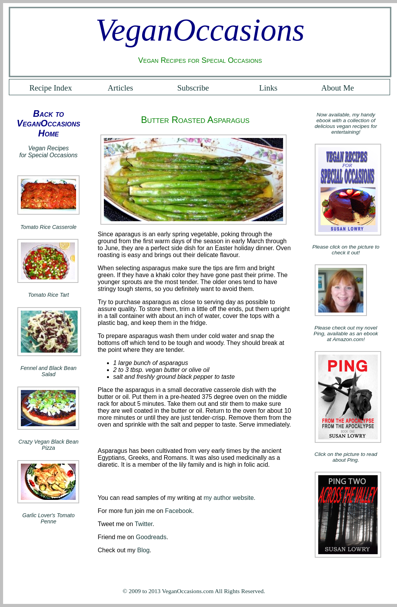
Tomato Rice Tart (48, 295)
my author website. (229, 497)
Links (268, 87)
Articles (120, 87)
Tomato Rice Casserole (48, 227)
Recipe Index (50, 87)
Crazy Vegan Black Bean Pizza (48, 445)
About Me (337, 87)
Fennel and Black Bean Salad (48, 371)
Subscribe (193, 87)
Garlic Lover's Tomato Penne (48, 518)
